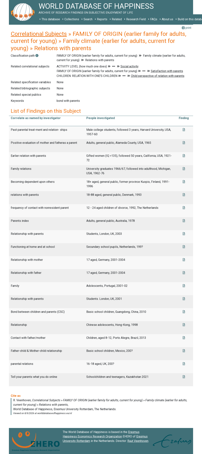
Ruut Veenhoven (137, 441)
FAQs (153, 19)
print (186, 28)
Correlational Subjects (39, 33)
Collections (71, 19)
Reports (102, 19)
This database (51, 19)
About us (167, 19)
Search (88, 19)
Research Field (136, 19)
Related (117, 19)
